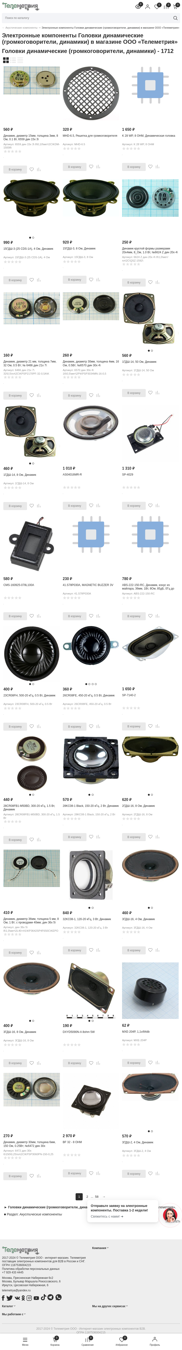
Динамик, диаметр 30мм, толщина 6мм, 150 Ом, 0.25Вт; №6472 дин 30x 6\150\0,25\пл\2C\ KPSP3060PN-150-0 (29, 1145)
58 (97, 1196)
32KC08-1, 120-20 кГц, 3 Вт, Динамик (87, 919)
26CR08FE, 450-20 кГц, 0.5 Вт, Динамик (89, 695)
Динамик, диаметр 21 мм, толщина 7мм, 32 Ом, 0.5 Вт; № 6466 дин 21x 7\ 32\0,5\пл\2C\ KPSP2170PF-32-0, (29, 365)
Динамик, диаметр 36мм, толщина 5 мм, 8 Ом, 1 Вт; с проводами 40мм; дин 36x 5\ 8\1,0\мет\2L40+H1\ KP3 (31, 922)
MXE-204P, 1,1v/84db (136, 1031)
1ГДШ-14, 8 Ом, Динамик (19, 474)
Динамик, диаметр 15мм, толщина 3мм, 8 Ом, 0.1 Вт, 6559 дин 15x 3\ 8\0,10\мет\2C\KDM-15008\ (30, 139)
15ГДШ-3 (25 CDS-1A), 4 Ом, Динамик (28, 248)
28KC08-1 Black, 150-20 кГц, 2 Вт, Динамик (91, 806)
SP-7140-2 (129, 695)
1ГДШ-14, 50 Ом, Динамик (139, 361)
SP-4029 (127, 474)
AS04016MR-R (72, 474)
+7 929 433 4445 (12, 1272)
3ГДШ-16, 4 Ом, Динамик (138, 919)
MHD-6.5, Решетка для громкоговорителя (90, 135)
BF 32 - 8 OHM (72, 1142)
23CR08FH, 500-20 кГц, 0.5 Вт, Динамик (29, 695)
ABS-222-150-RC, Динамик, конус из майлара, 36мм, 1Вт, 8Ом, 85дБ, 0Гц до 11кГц (148, 588)
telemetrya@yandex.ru (16, 1290)
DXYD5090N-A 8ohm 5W (79, 1032)
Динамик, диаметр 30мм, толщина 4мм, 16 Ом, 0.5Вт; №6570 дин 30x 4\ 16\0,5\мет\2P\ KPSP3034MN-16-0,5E (91, 365)
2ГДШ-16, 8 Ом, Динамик (138, 806)
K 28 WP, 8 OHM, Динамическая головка (148, 135)
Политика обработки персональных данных (30, 1269)
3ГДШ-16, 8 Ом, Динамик (19, 1032)
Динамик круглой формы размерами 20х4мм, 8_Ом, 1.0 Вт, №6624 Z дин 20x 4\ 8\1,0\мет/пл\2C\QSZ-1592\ (150, 252)
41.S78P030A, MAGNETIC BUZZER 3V (88, 585)
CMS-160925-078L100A (18, 585)
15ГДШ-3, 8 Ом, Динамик (79, 248)
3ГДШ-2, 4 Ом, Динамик (137, 1142)
